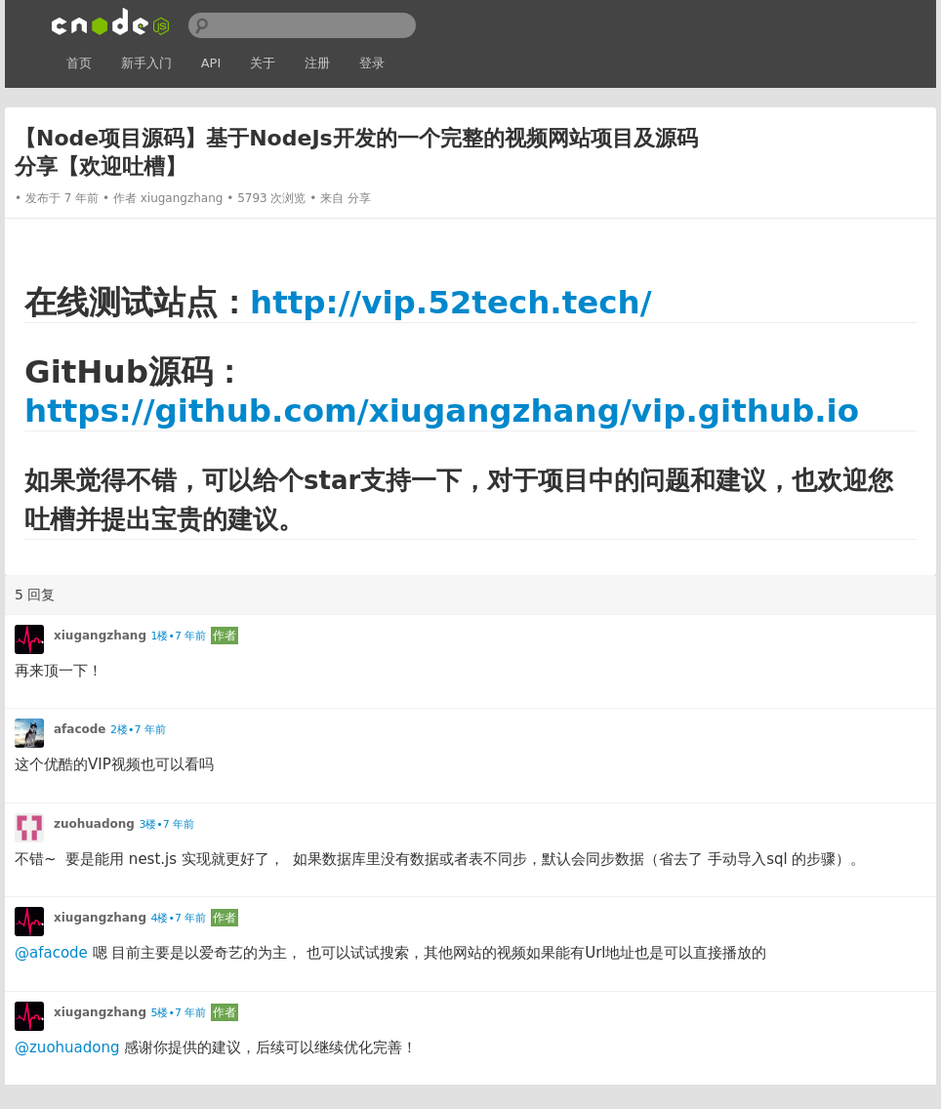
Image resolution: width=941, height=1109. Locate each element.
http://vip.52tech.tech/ (451, 302)
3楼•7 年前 (166, 824)
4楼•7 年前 (178, 918)
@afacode (51, 953)
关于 (262, 63)
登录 (372, 63)
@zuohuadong (67, 1047)
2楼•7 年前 (138, 729)
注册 (317, 63)
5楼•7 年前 (178, 1012)
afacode (80, 729)
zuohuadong (94, 824)
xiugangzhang (182, 198)
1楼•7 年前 (178, 636)
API (211, 63)
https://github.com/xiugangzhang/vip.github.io (441, 411)
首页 (79, 63)
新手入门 (146, 63)
